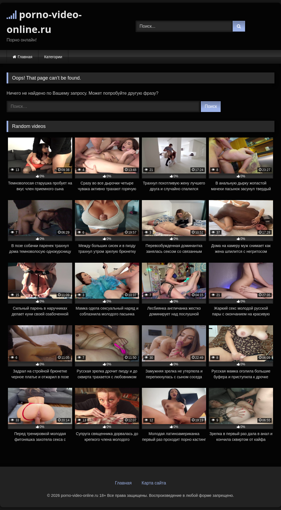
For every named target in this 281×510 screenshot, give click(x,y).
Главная (25, 57)
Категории (53, 57)
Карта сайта (154, 483)
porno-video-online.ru (44, 22)
